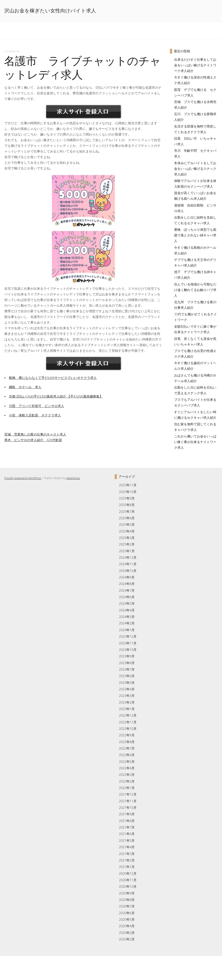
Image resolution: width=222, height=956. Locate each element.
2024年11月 (128, 564)
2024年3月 (127, 616)
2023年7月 (127, 669)
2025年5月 (127, 524)
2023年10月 (128, 649)
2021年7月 (127, 827)
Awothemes (73, 478)
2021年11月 (128, 801)
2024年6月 (127, 597)
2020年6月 (127, 913)
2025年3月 (127, 537)
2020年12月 (128, 873)
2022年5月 (127, 761)
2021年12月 (128, 794)
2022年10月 (128, 728)
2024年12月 (128, 557)
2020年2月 (127, 939)
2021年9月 (127, 814)
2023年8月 (127, 663)
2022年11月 (128, 722)
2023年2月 (127, 702)
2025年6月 (127, 518)
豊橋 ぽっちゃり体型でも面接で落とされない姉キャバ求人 (195, 235)
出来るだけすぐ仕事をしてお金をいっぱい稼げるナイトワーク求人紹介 (195, 65)
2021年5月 (127, 840)
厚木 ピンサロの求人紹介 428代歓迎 (33, 440)
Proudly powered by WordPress (22, 478)
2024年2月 (127, 623)
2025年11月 (128, 485)
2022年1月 (127, 788)
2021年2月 (127, 860)
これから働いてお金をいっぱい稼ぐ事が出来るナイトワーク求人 (195, 442)
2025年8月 (127, 505)
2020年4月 (127, 926)
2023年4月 (127, 689)
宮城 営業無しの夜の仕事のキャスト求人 (35, 434)
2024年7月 (127, 590)
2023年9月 (127, 656)
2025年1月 (127, 551)
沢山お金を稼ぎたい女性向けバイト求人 (50, 11)
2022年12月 (128, 715)
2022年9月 (127, 735)
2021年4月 (127, 847)
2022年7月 (127, 748)
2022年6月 (127, 755)
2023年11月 (128, 643)
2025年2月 (127, 544)
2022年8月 (127, 742)
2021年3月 (127, 853)
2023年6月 (127, 676)
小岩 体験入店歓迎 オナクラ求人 (35, 415)
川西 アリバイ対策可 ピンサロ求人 (36, 406)
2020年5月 (127, 919)
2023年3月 (127, 695)
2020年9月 (127, 893)
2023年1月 (127, 709)
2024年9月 (127, 577)
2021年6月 (127, 834)
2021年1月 (127, 866)
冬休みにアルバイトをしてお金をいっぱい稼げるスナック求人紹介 (195, 168)
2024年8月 (127, 583)
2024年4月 (127, 610)
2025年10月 (128, 491)
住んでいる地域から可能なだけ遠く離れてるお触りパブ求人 (195, 290)
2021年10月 (128, 807)
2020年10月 (128, 886)
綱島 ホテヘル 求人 (25, 387)
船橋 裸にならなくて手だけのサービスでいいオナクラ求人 (53, 377)
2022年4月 (127, 768)
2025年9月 (127, 498)
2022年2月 (127, 781)
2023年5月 (127, 682)
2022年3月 (127, 774)
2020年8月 (127, 899)
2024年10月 (128, 570)
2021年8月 (127, 820)
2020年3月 (127, 932)
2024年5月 (127, 603)
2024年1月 (127, 630)
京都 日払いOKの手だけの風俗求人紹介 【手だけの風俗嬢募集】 (56, 396)
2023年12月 (128, 636)
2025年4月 (127, 531)
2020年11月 (128, 880)
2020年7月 (127, 906)
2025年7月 (127, 511)
